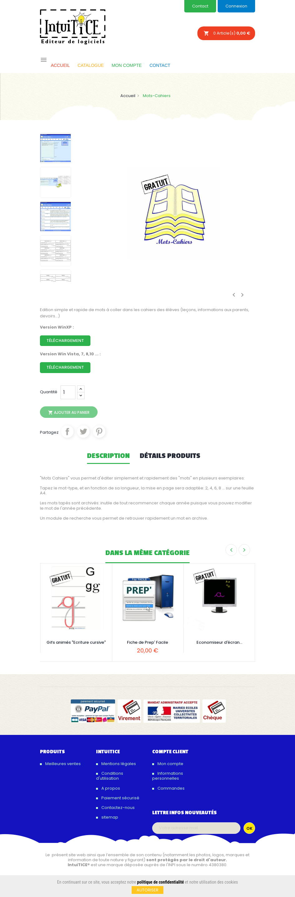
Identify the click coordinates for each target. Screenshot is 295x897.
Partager (67, 431)
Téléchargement (65, 340)
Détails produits (170, 456)
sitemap (109, 817)
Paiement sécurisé (119, 798)
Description (108, 456)
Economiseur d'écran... (219, 642)
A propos (110, 788)
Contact (200, 6)
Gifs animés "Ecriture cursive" (76, 642)
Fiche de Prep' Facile (147, 642)
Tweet (83, 431)
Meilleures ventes (62, 764)
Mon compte (170, 764)
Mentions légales (118, 764)
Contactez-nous (117, 808)
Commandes (171, 788)
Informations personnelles (167, 775)
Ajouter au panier (68, 412)
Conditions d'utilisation (109, 775)
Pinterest (99, 431)
